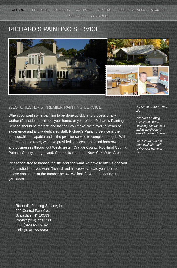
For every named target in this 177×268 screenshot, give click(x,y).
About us (158, 9)
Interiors (40, 9)
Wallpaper (84, 9)
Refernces (77, 16)
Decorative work (131, 9)
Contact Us (100, 16)
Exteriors (62, 9)
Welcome (19, 9)
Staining (105, 9)
